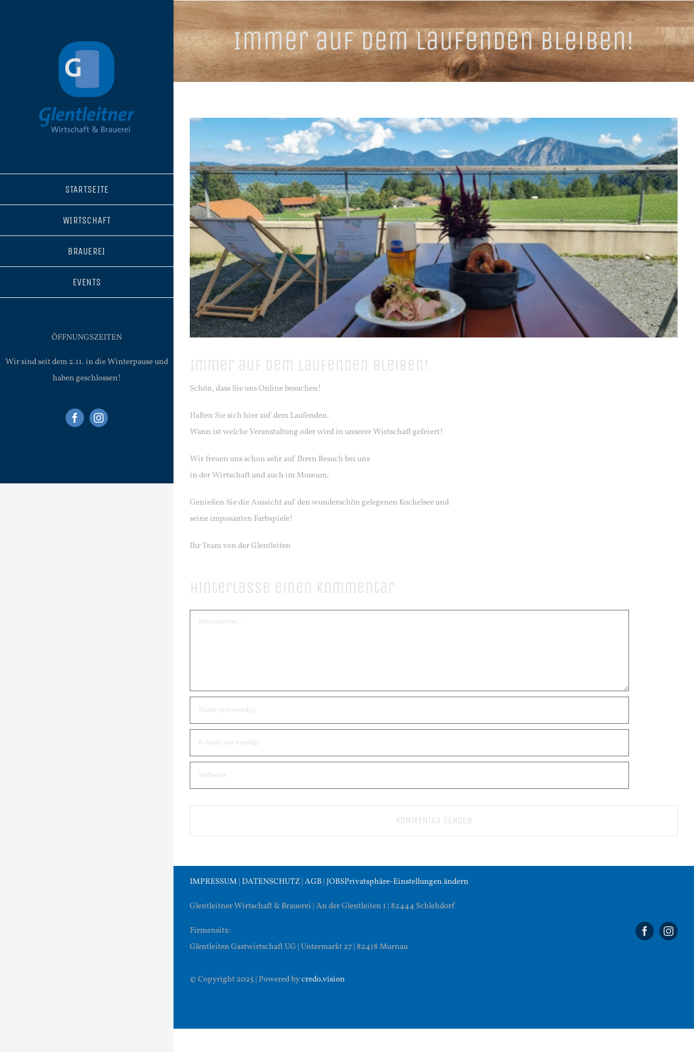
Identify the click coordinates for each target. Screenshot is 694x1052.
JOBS (335, 882)
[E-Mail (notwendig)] (409, 742)
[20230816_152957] (434, 227)
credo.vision (323, 979)
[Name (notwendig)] (409, 710)
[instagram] (98, 418)
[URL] (409, 775)
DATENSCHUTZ (271, 882)
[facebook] (75, 418)
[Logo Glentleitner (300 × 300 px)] (87, 36)
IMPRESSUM (213, 882)
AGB (313, 882)
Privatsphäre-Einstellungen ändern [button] (406, 882)
